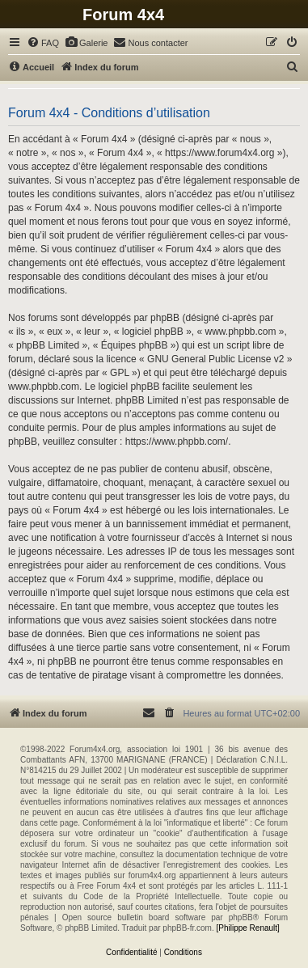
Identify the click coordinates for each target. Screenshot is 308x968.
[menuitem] (43, 43)
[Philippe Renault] (247, 928)
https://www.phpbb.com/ (176, 441)
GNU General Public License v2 (215, 359)
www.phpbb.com (43, 386)
